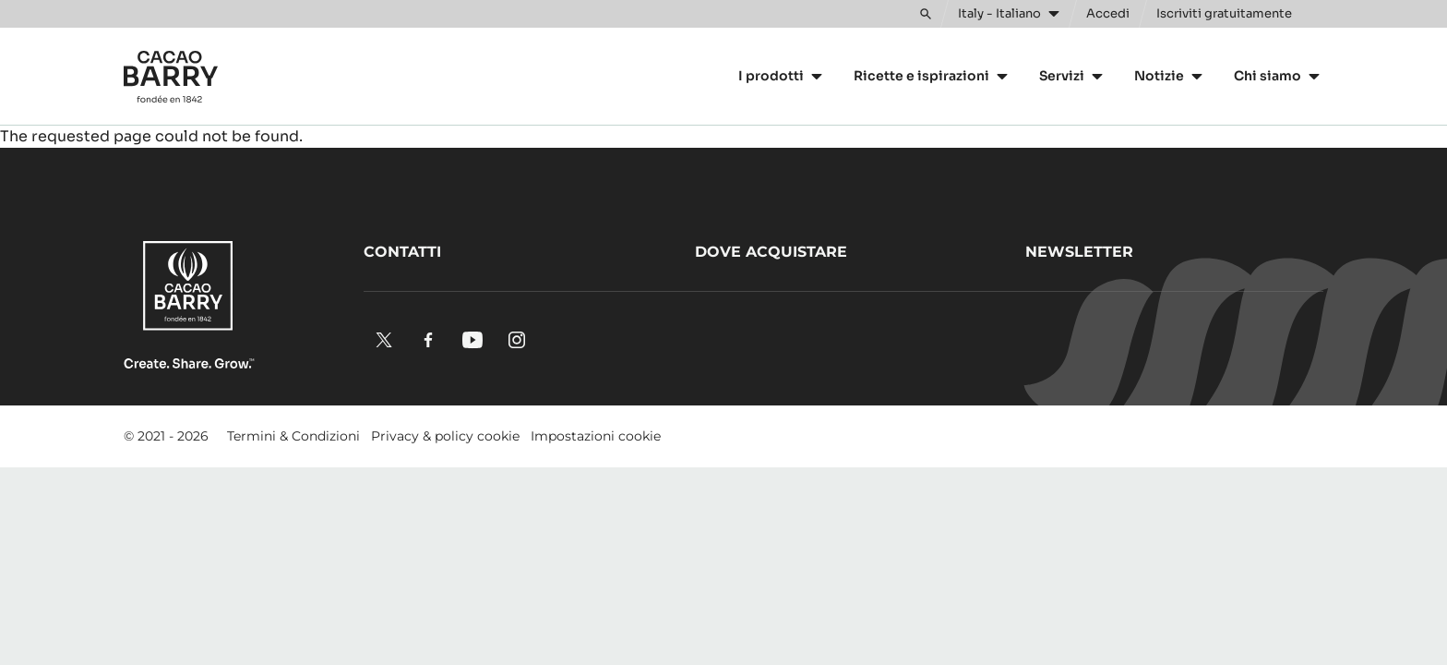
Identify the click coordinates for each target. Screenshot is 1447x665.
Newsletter (1079, 251)
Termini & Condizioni (293, 436)
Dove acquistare (771, 251)
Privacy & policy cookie (445, 436)
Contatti (402, 251)
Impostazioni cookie (596, 436)
